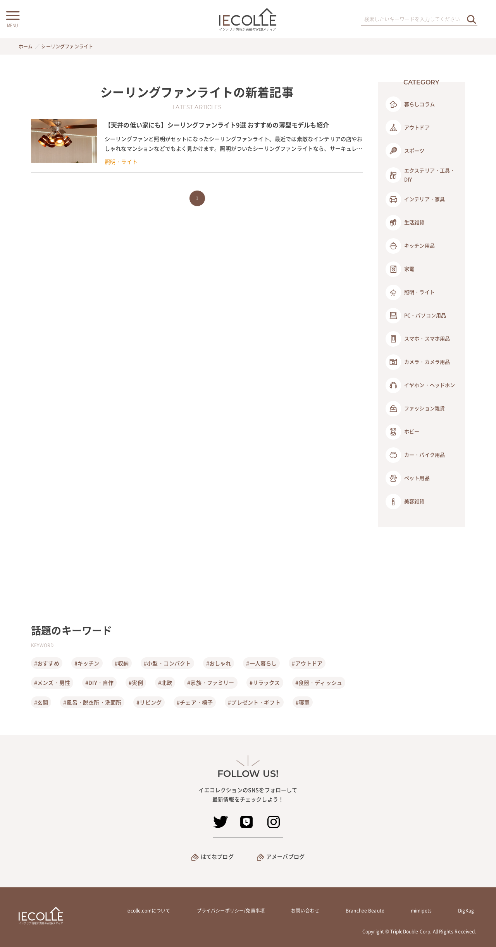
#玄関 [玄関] (41, 702)
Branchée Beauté (365, 910)
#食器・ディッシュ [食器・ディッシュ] (318, 682)
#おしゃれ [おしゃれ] (218, 663)
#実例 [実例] (136, 682)
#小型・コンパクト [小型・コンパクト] (167, 663)
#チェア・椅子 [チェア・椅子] (195, 702)
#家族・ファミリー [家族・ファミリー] (210, 682)
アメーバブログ (285, 856)
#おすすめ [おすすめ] (46, 663)
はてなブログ (217, 856)
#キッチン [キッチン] (87, 663)
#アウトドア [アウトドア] (307, 663)
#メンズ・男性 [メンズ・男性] (52, 682)
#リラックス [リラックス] (265, 682)
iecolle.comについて (148, 910)
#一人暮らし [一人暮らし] (261, 663)
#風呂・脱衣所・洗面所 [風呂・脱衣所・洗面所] (92, 702)
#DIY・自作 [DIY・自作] (99, 682)
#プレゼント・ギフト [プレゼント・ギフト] (254, 702)
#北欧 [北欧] (165, 682)
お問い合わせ (305, 910)
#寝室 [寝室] (303, 702)
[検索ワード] (419, 19)
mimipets (421, 910)
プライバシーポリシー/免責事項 (231, 910)
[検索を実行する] (471, 19)
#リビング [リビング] (149, 702)
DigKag (466, 910)
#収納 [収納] (122, 663)
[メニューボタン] (12, 18)
